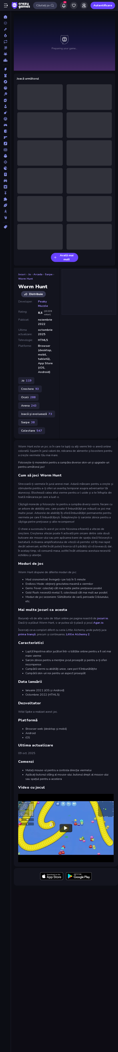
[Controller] (5, 125)
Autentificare (102, 5)
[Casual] (5, 106)
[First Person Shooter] (5, 137)
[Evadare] (5, 131)
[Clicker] (5, 113)
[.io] (5, 168)
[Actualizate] (5, 42)
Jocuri (21, 274)
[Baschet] (5, 88)
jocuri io (102, 618)
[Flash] (5, 143)
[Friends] (84, 5)
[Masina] (5, 180)
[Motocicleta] (5, 193)
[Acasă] (5, 17)
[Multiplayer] (5, 54)
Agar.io (98, 623)
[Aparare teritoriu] (5, 75)
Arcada (37, 274)
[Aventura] (5, 82)
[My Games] (73, 5)
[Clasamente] (5, 60)
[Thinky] (5, 218)
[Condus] (5, 119)
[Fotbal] (5, 150)
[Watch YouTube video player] (65, 828)
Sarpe (48, 274)
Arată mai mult (64, 257)
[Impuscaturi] (5, 162)
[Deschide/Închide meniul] (5, 5)
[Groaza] (5, 156)
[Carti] (5, 100)
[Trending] (5, 35)
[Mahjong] (5, 174)
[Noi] (5, 29)
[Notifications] (63, 5)
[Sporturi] (5, 205)
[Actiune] (5, 69)
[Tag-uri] (5, 227)
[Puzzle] (5, 199)
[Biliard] (5, 94)
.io (29, 274)
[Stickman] (5, 211)
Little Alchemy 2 (78, 634)
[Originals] (5, 48)
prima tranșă (27, 634)
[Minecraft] (5, 187)
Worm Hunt (25, 278)
